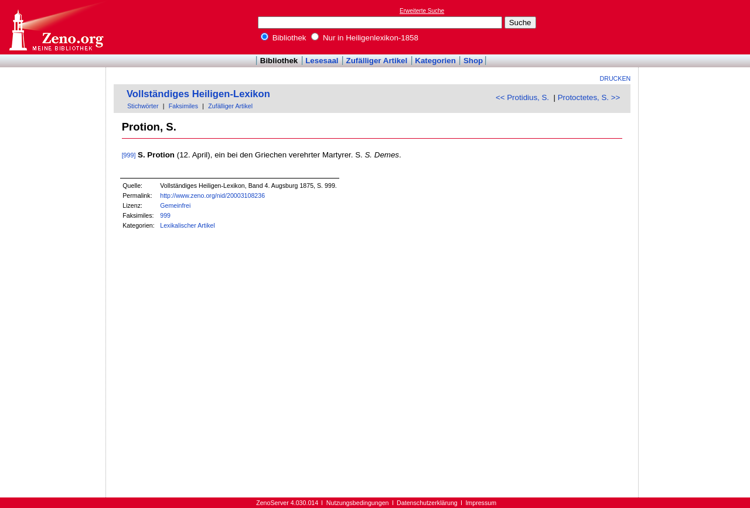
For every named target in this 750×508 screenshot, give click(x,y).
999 (165, 215)
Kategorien (435, 60)
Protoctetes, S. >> (589, 97)
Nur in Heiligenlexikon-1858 (364, 37)
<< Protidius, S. (522, 97)
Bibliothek (283, 37)
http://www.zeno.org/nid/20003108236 (212, 195)
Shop (473, 60)
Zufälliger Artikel (377, 60)
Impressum (480, 502)
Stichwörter (142, 105)
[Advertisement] (696, 27)
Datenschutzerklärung (427, 502)
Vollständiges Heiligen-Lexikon (198, 93)
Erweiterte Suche (422, 11)
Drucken (615, 78)
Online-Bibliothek (55, 27)
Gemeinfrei (175, 205)
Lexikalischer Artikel (187, 225)
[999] (129, 155)
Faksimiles (183, 105)
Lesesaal (321, 60)
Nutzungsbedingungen (357, 502)
